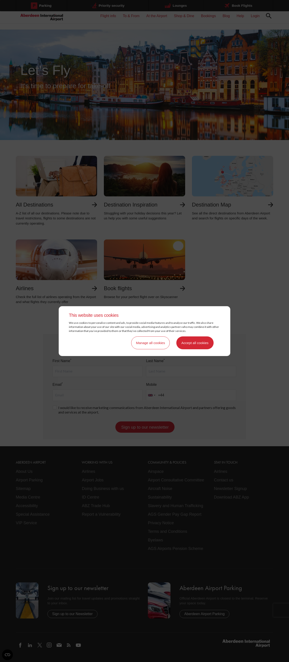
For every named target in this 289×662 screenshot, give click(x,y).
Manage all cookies (150, 343)
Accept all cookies (194, 343)
